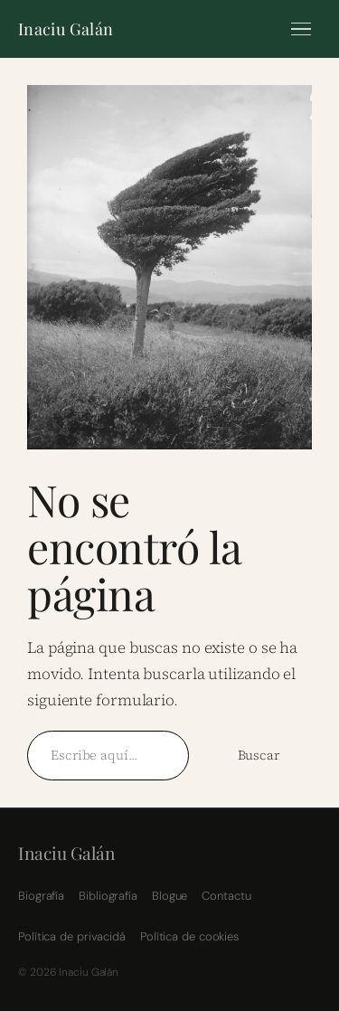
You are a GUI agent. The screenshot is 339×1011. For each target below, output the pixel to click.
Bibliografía (108, 895)
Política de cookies (189, 936)
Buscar (258, 755)
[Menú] (301, 29)
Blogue (169, 895)
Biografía (41, 895)
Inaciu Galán (65, 29)
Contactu (226, 895)
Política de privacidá (72, 936)
